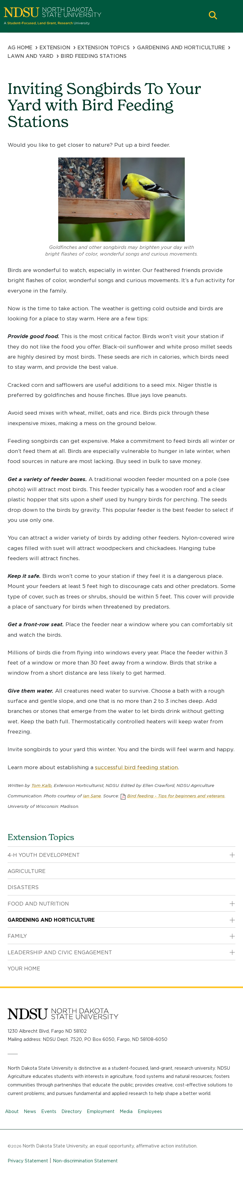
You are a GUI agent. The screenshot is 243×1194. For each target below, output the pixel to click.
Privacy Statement (28, 1160)
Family (17, 936)
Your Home (24, 969)
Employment (101, 1111)
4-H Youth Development (44, 855)
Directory (71, 1111)
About (12, 1111)
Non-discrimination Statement (85, 1160)
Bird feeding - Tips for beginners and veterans (176, 795)
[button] (213, 16)
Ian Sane (92, 795)
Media (126, 1111)
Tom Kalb (41, 785)
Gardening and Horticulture (181, 48)
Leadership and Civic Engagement (60, 953)
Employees (150, 1111)
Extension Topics (104, 48)
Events (48, 1111)
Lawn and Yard (30, 56)
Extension (55, 48)
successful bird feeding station (136, 767)
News (30, 1111)
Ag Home (20, 48)
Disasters (23, 887)
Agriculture (27, 871)
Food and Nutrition (38, 904)
